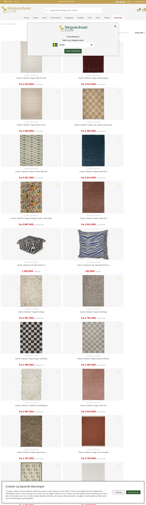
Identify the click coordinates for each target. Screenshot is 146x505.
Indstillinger (118, 492)
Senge (44, 18)
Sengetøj (80, 18)
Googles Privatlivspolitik (86, 496)
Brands (26, 18)
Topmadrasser (56, 18)
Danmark (8, 1)
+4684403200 (139, 2)
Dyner (98, 18)
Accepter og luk (133, 492)
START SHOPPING (73, 51)
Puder (90, 18)
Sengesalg (118, 18)
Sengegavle (69, 18)
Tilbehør (107, 18)
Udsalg (35, 18)
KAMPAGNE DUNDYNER (67, 1)
